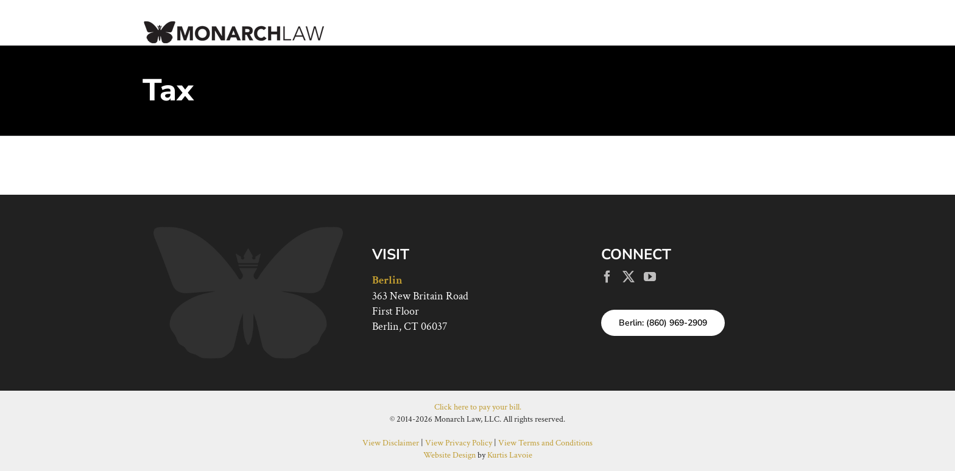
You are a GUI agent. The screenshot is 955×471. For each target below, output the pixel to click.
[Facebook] (607, 277)
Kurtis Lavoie (509, 455)
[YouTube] (650, 277)
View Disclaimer (390, 443)
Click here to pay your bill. (477, 407)
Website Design (449, 455)
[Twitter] (628, 277)
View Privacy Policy (458, 443)
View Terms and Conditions (545, 443)
